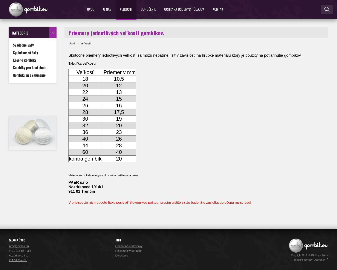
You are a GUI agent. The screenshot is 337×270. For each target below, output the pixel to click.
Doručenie (148, 9)
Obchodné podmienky (128, 246)
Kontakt (219, 9)
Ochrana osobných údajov (184, 9)
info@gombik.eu (19, 246)
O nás (107, 9)
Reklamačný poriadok (128, 250)
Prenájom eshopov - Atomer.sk (310, 259)
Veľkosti (126, 9)
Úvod (91, 9)
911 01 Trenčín (18, 260)
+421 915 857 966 (20, 250)
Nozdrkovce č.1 (18, 255)
